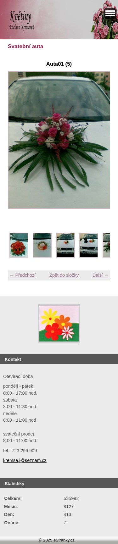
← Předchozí (22, 275)
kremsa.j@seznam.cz (25, 460)
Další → (101, 275)
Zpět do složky (64, 275)
